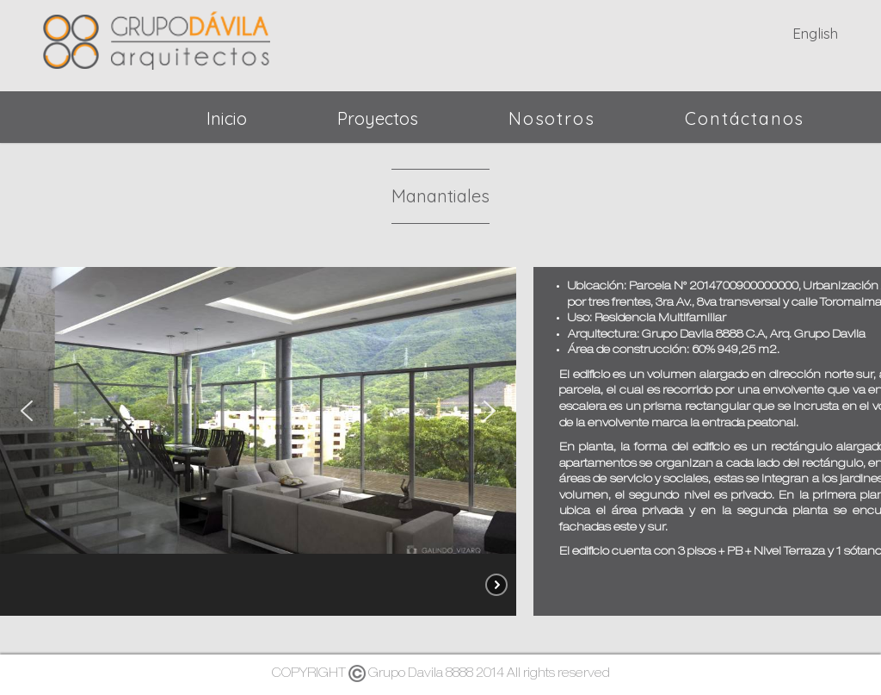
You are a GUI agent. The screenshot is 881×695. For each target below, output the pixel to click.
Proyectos (377, 118)
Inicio (226, 118)
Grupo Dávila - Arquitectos (156, 37)
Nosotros (551, 118)
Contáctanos (744, 118)
